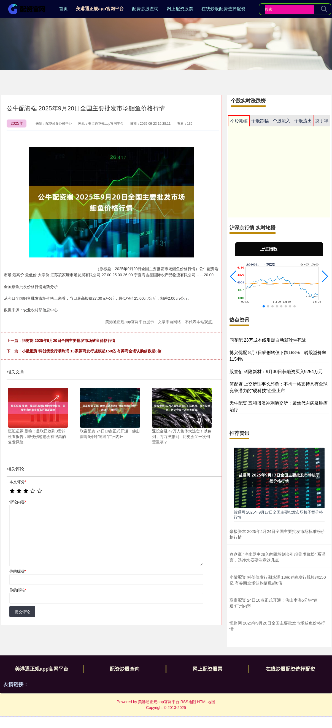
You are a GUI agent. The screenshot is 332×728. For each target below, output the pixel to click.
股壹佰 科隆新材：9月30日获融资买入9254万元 (276, 371)
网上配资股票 (180, 8)
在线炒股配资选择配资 (223, 8)
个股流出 (303, 120)
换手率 (321, 120)
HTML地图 (206, 702)
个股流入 (281, 120)
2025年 (17, 123)
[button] (233, 276)
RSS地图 (188, 702)
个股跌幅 (260, 120)
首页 (63, 8)
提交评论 (22, 612)
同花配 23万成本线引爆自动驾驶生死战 (268, 340)
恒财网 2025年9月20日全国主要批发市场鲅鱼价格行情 (68, 340)
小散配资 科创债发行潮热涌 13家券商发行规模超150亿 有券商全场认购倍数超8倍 (91, 351)
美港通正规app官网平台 (99, 8)
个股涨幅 (239, 121)
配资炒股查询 (145, 8)
